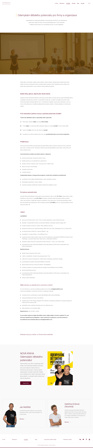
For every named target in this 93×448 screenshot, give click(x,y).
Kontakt (82, 3)
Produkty (68, 3)
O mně (56, 3)
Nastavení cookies (67, 439)
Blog (78, 3)
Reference (62, 3)
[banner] (6, 3)
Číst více (22, 419)
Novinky (73, 3)
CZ (89, 3)
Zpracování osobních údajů (50, 439)
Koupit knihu (26, 383)
